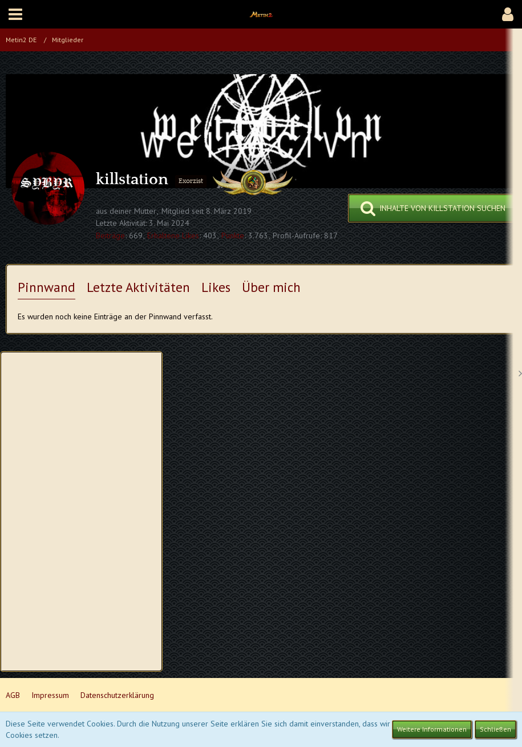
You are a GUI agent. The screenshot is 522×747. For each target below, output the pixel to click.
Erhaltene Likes (173, 235)
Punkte (232, 235)
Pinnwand (46, 287)
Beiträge (110, 235)
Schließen (495, 729)
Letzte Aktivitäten (138, 287)
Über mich (271, 287)
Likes (215, 287)
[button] (15, 14)
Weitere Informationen (432, 729)
